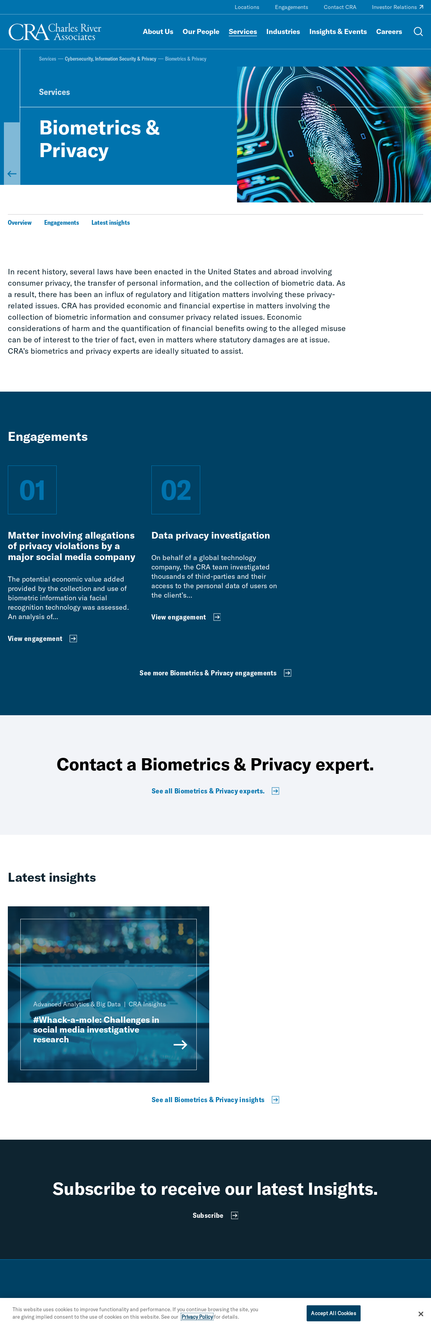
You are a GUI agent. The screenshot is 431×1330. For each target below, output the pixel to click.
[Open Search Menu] (418, 31)
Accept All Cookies (333, 1316)
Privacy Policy (197, 1320)
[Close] (421, 1317)
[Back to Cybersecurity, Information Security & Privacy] (12, 153)
